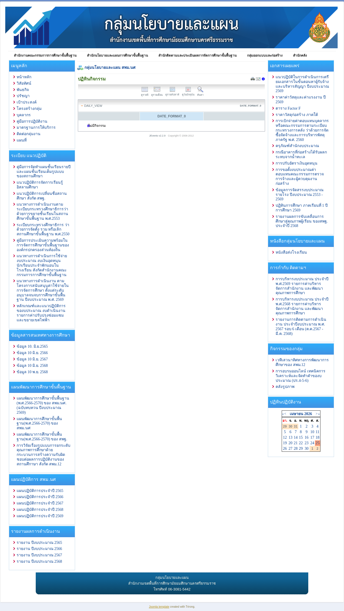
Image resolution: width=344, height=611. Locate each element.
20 (290, 443)
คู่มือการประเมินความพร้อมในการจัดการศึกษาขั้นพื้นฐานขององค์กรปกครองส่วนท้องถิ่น (43, 245)
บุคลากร (24, 115)
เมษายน (296, 414)
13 (290, 437)
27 (290, 448)
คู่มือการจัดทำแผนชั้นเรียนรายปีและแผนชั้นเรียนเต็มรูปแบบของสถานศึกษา (44, 171)
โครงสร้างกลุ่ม (29, 109)
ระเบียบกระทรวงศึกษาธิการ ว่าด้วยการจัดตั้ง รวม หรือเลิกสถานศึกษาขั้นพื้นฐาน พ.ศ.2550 (43, 229)
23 (307, 443)
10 (312, 432)
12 (285, 437)
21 (295, 443)
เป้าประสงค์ (27, 102)
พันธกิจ (23, 90)
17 (312, 437)
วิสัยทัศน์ (24, 83)
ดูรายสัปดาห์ (172, 93)
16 (307, 437)
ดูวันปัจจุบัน (188, 93)
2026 (308, 414)
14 (295, 437)
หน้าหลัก (24, 77)
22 (301, 443)
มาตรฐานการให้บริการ (36, 127)
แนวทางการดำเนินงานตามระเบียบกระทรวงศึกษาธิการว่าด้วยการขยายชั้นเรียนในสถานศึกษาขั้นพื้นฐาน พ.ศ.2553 (42, 211)
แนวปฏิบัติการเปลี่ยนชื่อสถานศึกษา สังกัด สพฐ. (42, 195)
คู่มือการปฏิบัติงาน (32, 121)
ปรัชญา (23, 96)
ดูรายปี (144, 93)
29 (301, 448)
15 (301, 437)
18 (317, 437)
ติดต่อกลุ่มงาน (28, 134)
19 (285, 443)
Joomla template (159, 606)
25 (317, 443)
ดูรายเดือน (157, 93)
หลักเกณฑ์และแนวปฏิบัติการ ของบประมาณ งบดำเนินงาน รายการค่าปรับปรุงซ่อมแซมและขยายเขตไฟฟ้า (41, 313)
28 (295, 448)
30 (307, 448)
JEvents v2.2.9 (157, 135)
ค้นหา (200, 93)
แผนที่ (22, 140)
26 (285, 448)
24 (312, 443)
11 (317, 432)
